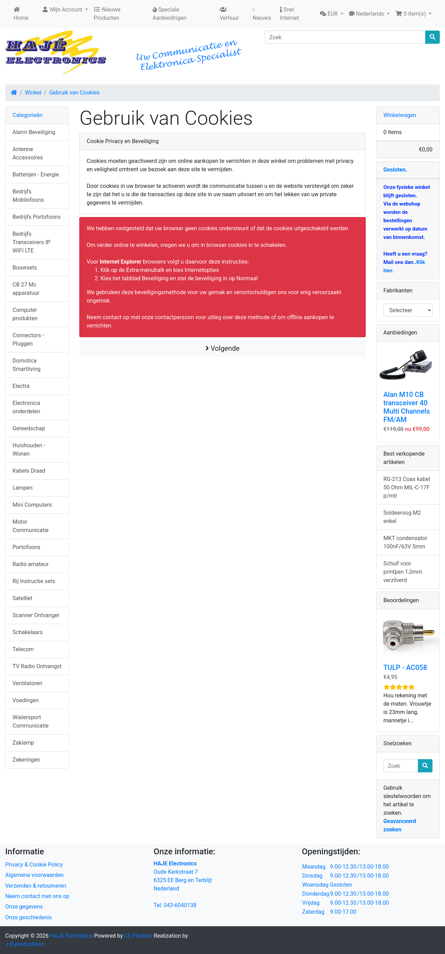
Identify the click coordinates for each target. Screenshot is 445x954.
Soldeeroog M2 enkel (402, 516)
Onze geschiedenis (28, 917)
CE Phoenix (139, 935)
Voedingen (26, 700)
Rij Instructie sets (34, 581)
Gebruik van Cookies (74, 92)
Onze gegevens (24, 906)
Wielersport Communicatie (31, 721)
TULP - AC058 (405, 667)
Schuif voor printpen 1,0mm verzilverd (402, 571)
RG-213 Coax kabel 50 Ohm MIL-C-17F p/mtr (406, 487)
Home (21, 14)
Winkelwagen (399, 115)
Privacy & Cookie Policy (34, 864)
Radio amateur (31, 564)
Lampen (23, 487)
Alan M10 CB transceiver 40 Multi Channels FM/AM (406, 407)
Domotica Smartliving (27, 364)
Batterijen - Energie (36, 174)
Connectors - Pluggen (28, 339)
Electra (21, 386)
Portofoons (26, 547)
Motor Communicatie (31, 526)
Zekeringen (26, 759)
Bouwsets (25, 267)
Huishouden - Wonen (29, 449)
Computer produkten (25, 314)
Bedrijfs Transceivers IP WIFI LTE (31, 242)
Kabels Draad (29, 470)
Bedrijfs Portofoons (36, 217)
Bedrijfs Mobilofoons (28, 195)
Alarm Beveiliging (34, 132)
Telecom (23, 649)
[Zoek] (345, 37)
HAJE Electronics (71, 935)
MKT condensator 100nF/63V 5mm (405, 542)
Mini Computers (32, 504)
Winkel (33, 92)
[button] (331, 14)
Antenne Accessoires (28, 153)
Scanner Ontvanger (36, 615)
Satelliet (22, 598)
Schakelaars (28, 632)
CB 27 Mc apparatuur (26, 288)
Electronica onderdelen (26, 407)
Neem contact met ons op (37, 896)
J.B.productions (24, 944)
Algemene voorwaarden (34, 875)
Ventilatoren (27, 683)
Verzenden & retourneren (35, 885)
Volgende (222, 348)
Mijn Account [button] (63, 9)
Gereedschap (29, 428)
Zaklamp (23, 742)
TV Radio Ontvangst (37, 666)
